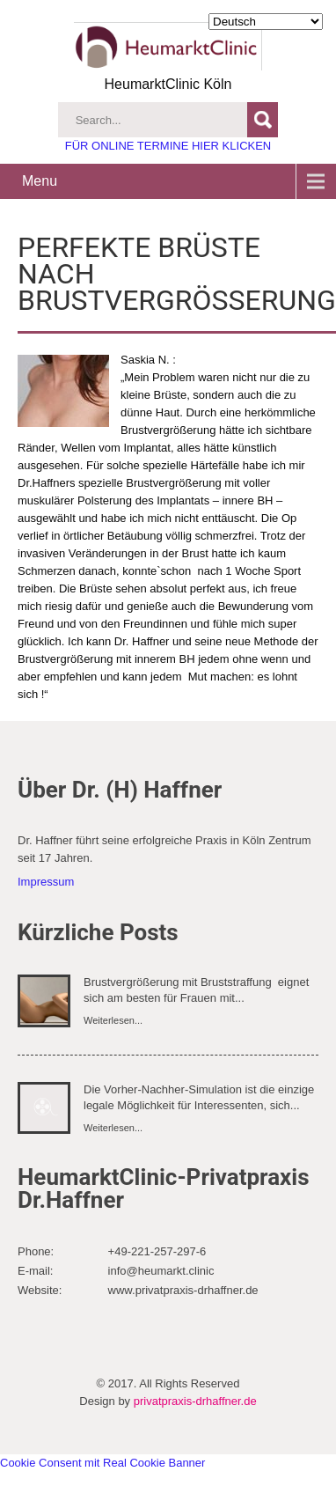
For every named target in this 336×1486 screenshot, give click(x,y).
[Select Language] (265, 21)
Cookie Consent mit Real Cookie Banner (102, 1462)
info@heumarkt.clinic (161, 1270)
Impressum (46, 881)
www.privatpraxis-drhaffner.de (183, 1290)
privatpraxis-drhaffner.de (195, 1401)
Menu (39, 180)
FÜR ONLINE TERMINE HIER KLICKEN (168, 145)
